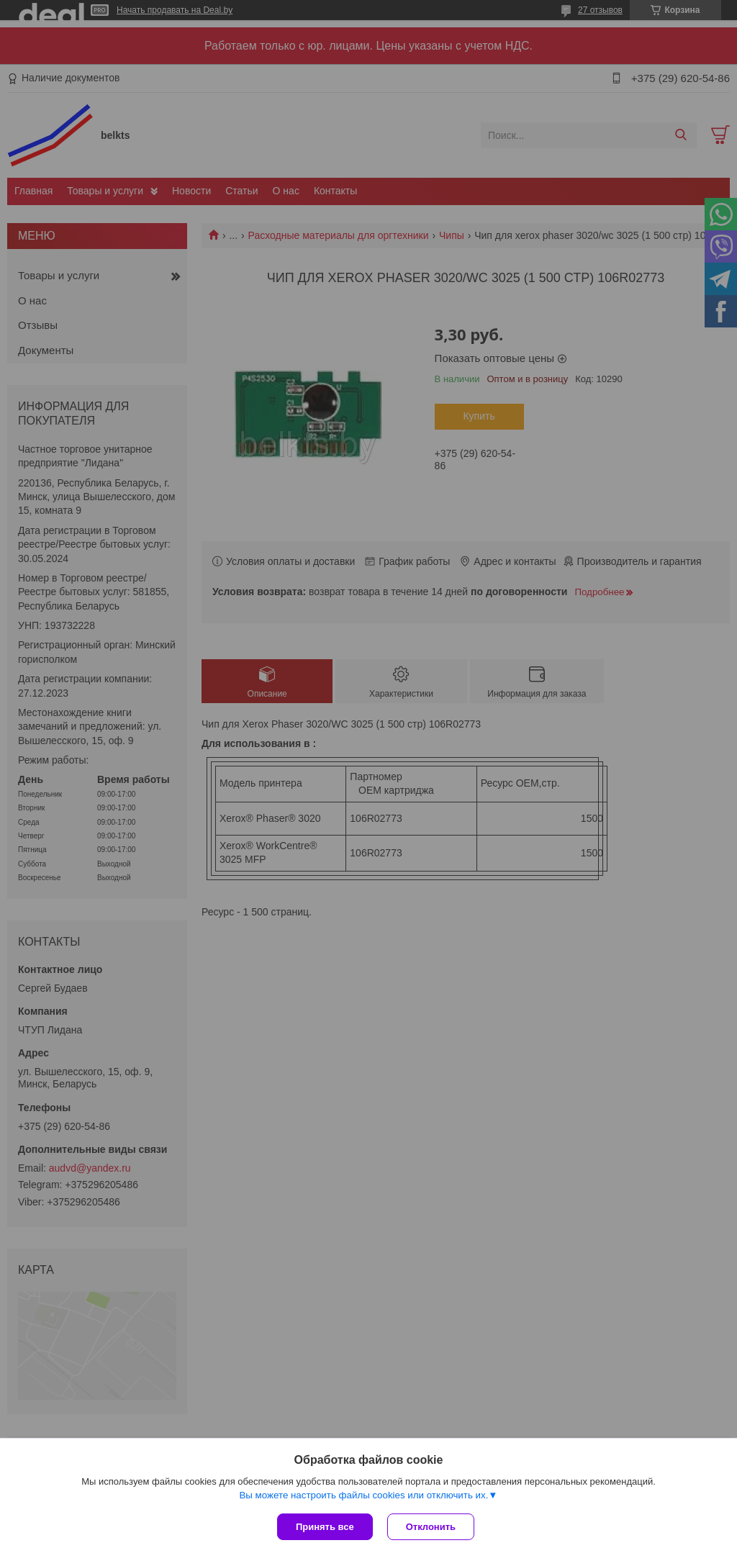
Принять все (325, 1526)
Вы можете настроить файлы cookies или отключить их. (363, 1495)
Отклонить (431, 1526)
